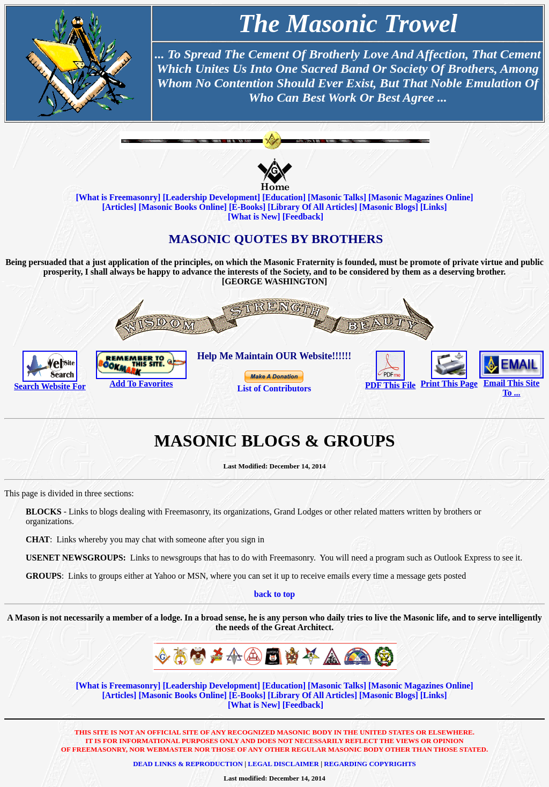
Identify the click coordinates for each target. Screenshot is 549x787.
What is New (254, 216)
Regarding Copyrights (370, 764)
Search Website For (50, 386)
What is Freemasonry (118, 197)
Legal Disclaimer (283, 764)
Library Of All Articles (312, 206)
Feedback (303, 216)
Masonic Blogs (388, 206)
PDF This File (390, 385)
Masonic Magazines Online (420, 197)
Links (433, 206)
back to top (274, 594)
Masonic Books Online (183, 206)
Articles (119, 206)
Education (283, 197)
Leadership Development (211, 197)
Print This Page (448, 383)
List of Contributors (274, 388)
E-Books (247, 206)
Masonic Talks (336, 197)
